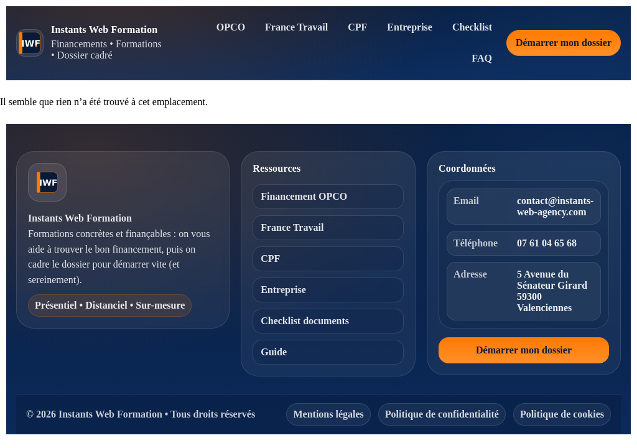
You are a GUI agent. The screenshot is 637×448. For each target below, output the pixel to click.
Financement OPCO (304, 196)
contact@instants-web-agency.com (555, 206)
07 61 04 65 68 (547, 243)
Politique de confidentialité (442, 414)
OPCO (230, 27)
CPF (357, 27)
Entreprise (409, 27)
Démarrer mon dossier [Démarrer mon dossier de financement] (563, 42)
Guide (274, 352)
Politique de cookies (562, 414)
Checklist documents (305, 320)
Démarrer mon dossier (524, 350)
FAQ (482, 58)
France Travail (296, 27)
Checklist (472, 27)
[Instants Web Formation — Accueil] (90, 42)
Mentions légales (328, 414)
